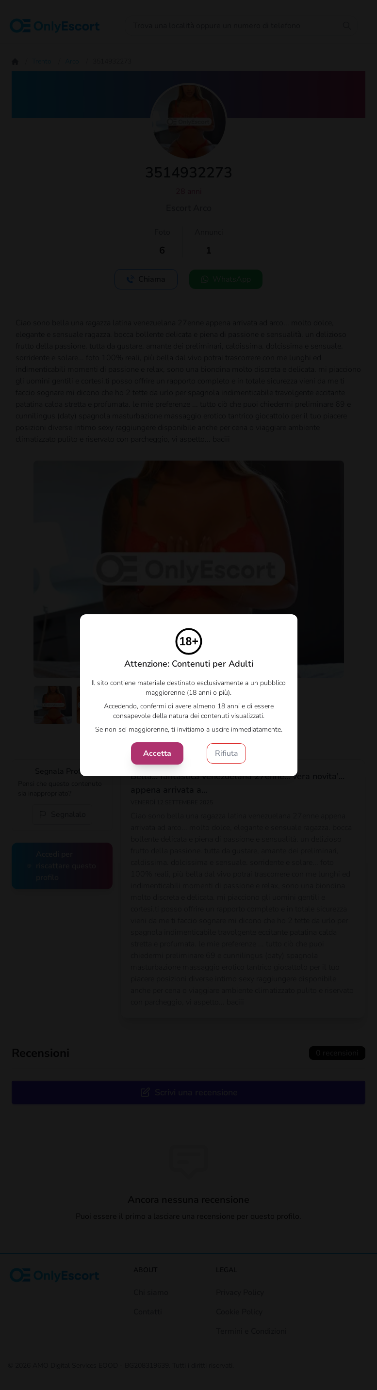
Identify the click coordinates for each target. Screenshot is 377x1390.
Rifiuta (226, 753)
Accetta (157, 753)
